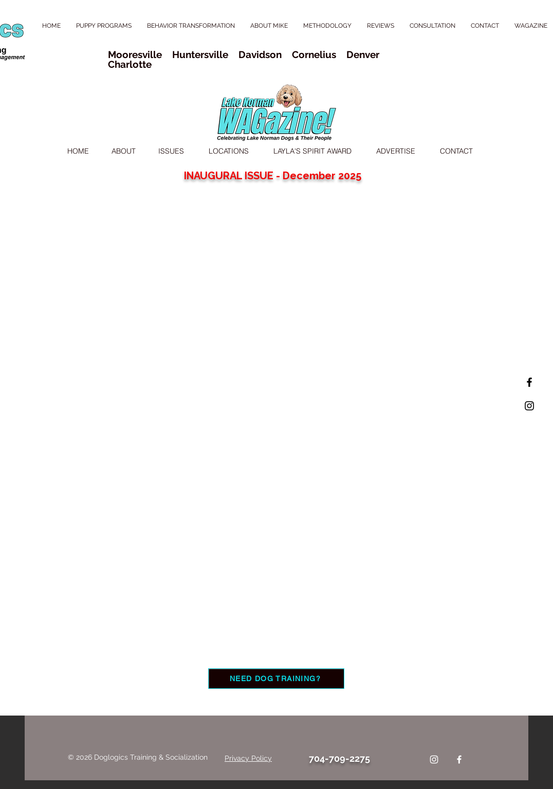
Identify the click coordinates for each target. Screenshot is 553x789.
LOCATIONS (229, 151)
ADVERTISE (396, 151)
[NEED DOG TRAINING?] (276, 678)
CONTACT (456, 151)
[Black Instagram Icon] (529, 406)
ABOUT (124, 151)
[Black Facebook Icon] (529, 382)
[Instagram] (434, 759)
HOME (78, 151)
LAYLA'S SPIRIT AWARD (312, 151)
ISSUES (171, 151)
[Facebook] (459, 759)
